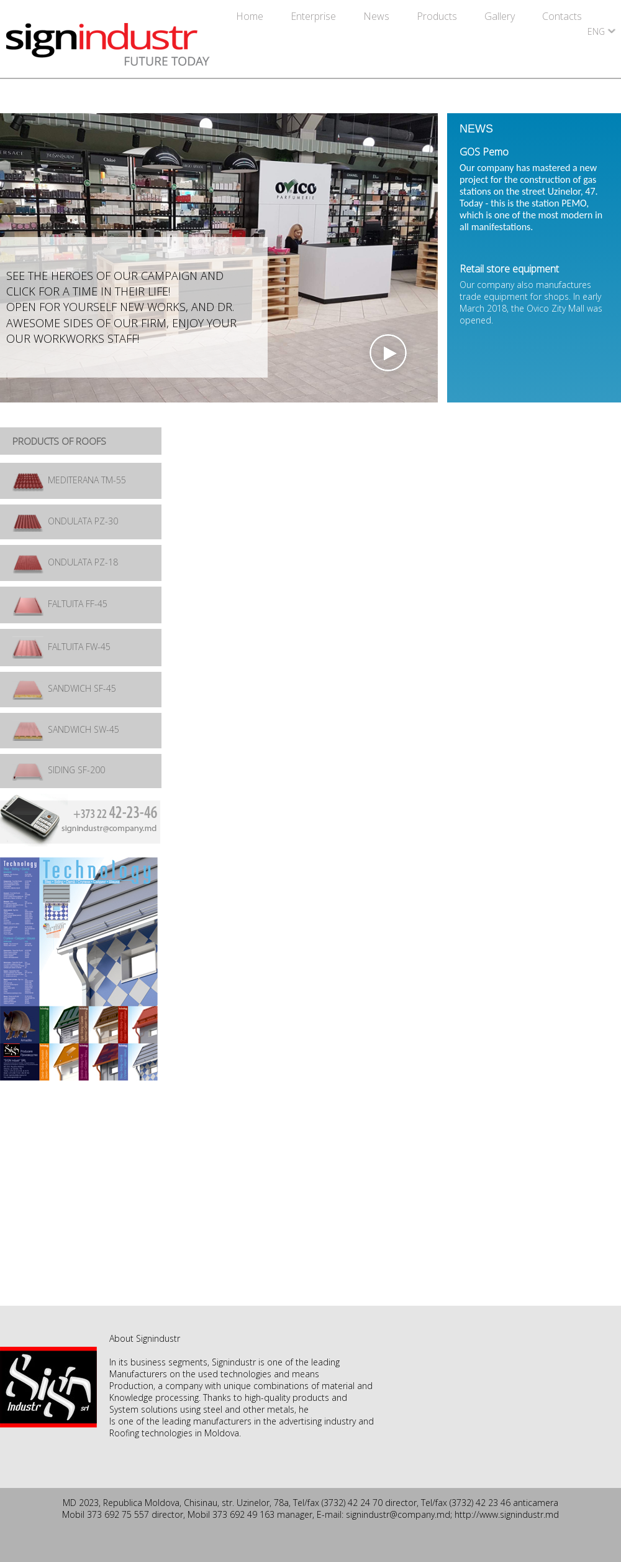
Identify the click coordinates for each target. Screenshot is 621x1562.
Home (251, 16)
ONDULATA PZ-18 (65, 562)
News (377, 16)
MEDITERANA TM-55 (69, 480)
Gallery (500, 16)
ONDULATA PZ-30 (65, 521)
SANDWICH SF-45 (64, 688)
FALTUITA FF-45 (59, 604)
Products (438, 16)
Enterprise (314, 16)
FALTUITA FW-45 (61, 647)
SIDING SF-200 (58, 770)
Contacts (562, 16)
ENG (596, 31)
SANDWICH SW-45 (65, 729)
